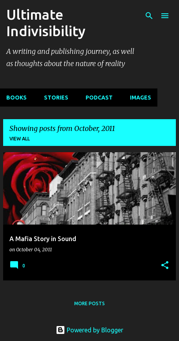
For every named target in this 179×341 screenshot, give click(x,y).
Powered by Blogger (89, 330)
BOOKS (16, 97)
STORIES (56, 97)
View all (19, 138)
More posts (89, 303)
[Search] (149, 15)
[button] (165, 265)
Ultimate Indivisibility (46, 22)
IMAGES (140, 97)
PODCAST (99, 97)
